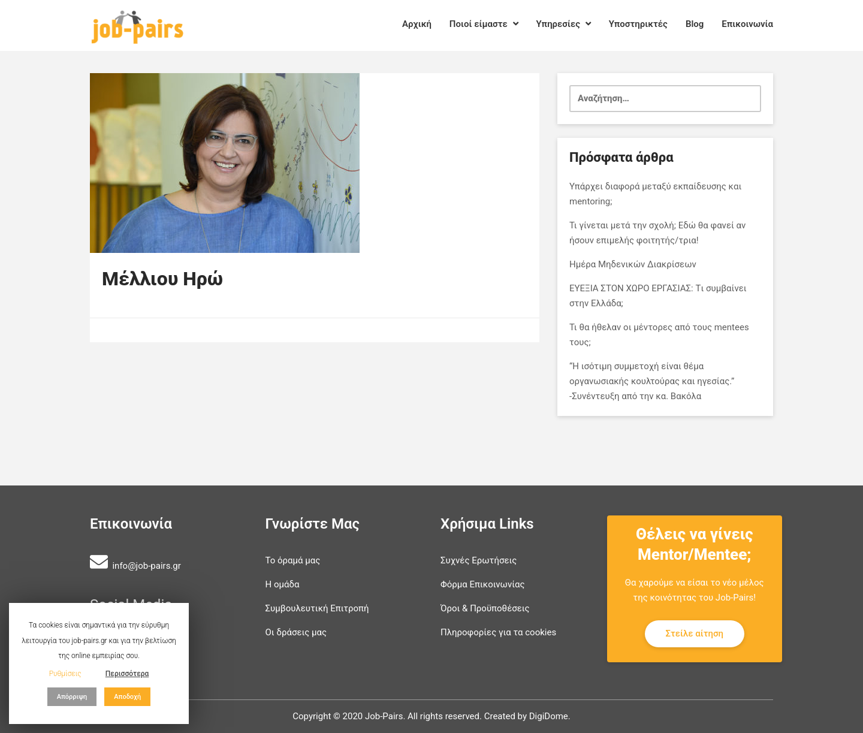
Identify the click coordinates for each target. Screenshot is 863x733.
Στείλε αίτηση (695, 633)
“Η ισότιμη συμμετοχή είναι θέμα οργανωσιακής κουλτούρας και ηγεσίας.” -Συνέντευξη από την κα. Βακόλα (651, 381)
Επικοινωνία (747, 24)
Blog (695, 24)
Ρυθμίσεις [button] (65, 673)
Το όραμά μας (293, 560)
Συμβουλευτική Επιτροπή (317, 608)
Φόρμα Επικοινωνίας (482, 584)
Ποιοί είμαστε (483, 24)
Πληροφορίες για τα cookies (498, 632)
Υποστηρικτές (638, 24)
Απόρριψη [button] (72, 697)
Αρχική (417, 24)
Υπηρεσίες (563, 24)
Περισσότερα (127, 673)
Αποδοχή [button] (127, 697)
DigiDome (548, 716)
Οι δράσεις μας (296, 632)
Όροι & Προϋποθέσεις (485, 608)
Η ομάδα (282, 584)
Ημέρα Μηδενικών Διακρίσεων (632, 264)
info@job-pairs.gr (146, 565)
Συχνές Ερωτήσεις (478, 560)
